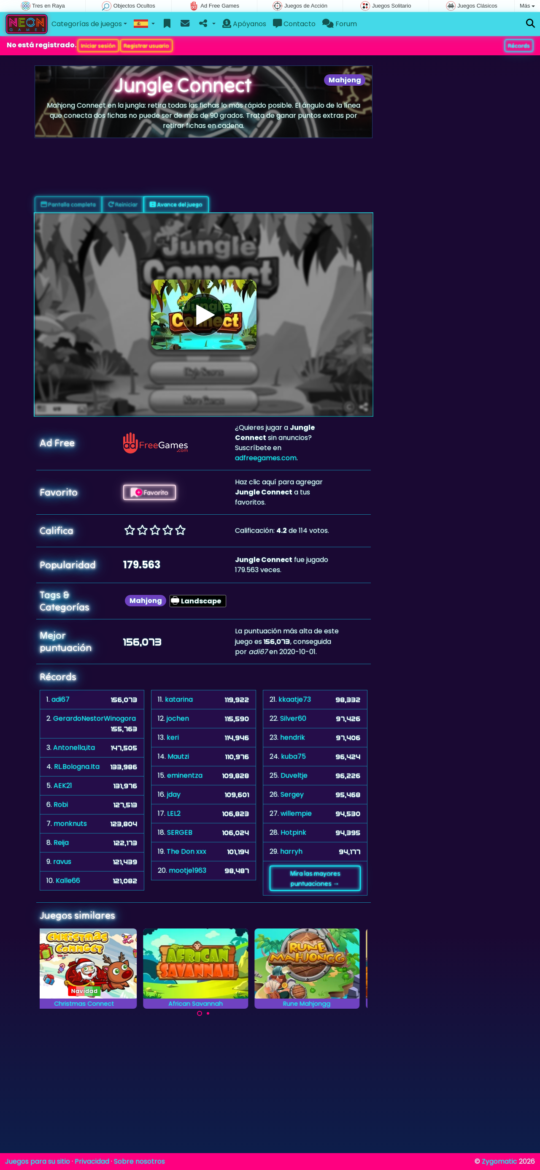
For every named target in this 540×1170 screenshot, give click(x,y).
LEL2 (174, 813)
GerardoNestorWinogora (94, 718)
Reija (61, 842)
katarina (179, 699)
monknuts (70, 823)
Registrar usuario (146, 45)
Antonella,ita (74, 747)
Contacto (294, 24)
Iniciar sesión (98, 45)
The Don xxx (186, 851)
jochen (178, 718)
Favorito (149, 492)
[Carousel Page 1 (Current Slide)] (199, 1013)
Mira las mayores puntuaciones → (315, 878)
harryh (291, 851)
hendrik (292, 737)
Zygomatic (499, 1161)
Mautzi (178, 756)
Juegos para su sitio (37, 1161)
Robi (61, 804)
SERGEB (179, 832)
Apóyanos (244, 24)
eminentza (184, 775)
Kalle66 (68, 880)
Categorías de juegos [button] (86, 24)
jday (174, 794)
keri (173, 737)
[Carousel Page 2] (208, 1013)
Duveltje (294, 775)
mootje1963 (187, 870)
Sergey (292, 794)
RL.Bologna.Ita (77, 766)
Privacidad (92, 1161)
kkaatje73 (294, 699)
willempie (296, 813)
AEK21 (63, 785)
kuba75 (293, 756)
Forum (339, 24)
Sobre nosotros (139, 1161)
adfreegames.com (266, 458)
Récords (519, 45)
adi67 (60, 699)
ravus (62, 861)
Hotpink (293, 832)
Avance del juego (176, 204)
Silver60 (293, 718)
